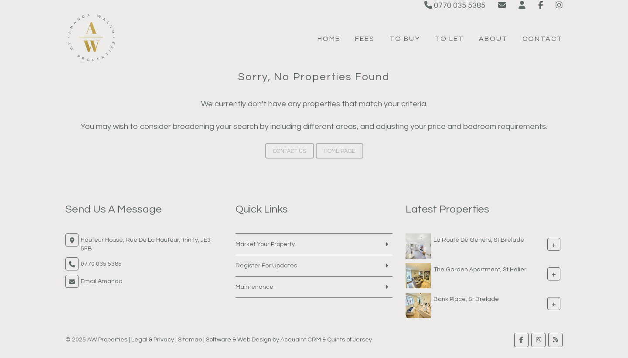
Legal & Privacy (152, 340)
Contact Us (289, 151)
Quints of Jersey (349, 340)
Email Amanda (102, 281)
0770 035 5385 (454, 5)
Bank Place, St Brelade (466, 299)
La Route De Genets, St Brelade (478, 240)
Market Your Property (265, 244)
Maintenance (254, 287)
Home (328, 38)
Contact (542, 38)
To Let (449, 38)
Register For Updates (266, 266)
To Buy (404, 38)
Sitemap (190, 340)
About (493, 38)
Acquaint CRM (300, 340)
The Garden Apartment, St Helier (479, 270)
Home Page (339, 151)
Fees (365, 38)
